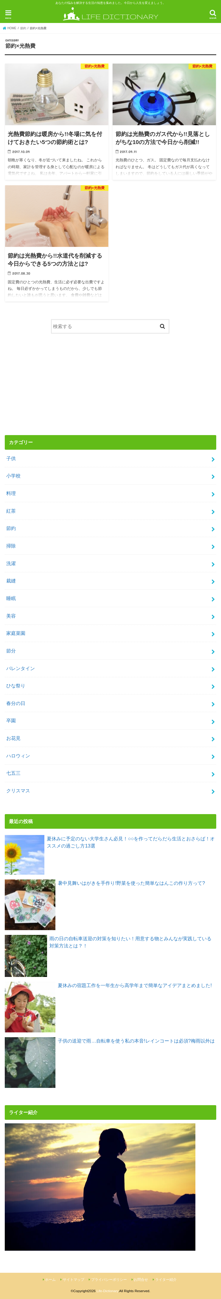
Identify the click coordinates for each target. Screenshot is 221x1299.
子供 (11, 458)
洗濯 (11, 563)
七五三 (13, 773)
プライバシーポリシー (109, 1279)
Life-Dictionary (107, 1291)
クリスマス (18, 790)
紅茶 (11, 511)
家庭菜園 (15, 633)
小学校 (13, 475)
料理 (11, 493)
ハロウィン (18, 755)
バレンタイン (20, 668)
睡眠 (11, 598)
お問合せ (141, 1279)
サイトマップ (73, 1279)
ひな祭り (15, 685)
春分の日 (15, 703)
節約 (11, 528)
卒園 (11, 720)
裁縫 (11, 580)
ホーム (50, 1279)
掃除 (11, 545)
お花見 (13, 738)
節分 (11, 650)
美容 (11, 615)
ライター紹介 (166, 1279)
